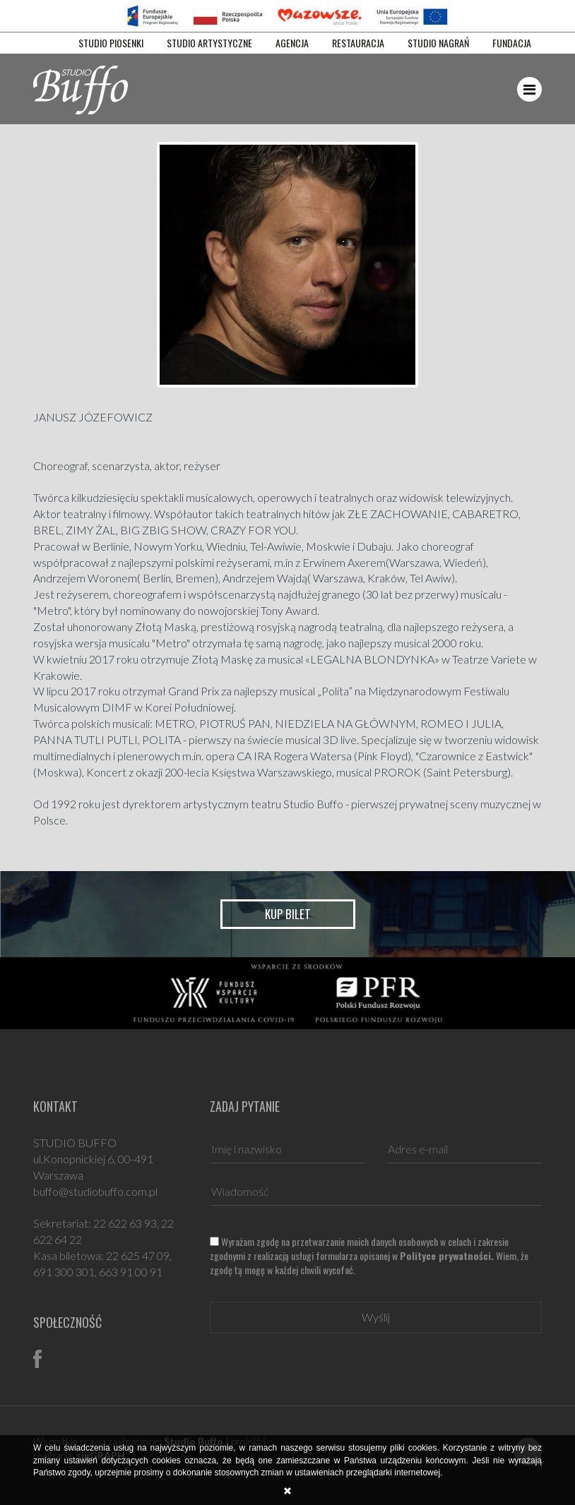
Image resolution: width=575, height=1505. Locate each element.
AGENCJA (292, 43)
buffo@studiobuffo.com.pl (95, 1191)
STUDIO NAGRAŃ (438, 43)
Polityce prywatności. (447, 1255)
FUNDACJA (511, 43)
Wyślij (376, 1317)
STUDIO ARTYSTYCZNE (209, 43)
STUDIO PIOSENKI (110, 43)
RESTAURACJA (358, 43)
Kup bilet (288, 914)
